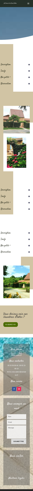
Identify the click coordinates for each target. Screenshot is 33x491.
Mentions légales (16, 478)
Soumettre (18, 441)
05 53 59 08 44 (13, 365)
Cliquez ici (10, 324)
